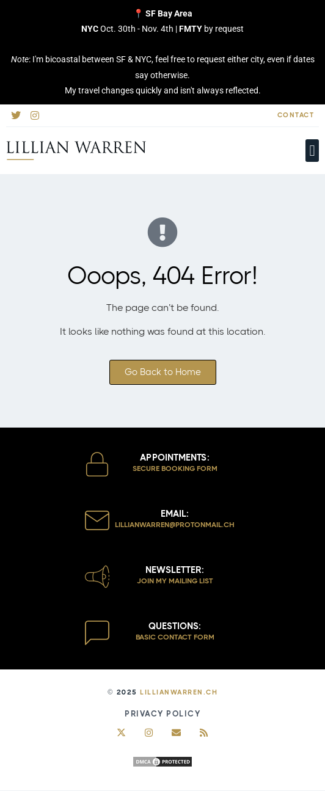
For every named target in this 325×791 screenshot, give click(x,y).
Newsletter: (174, 569)
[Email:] (97, 520)
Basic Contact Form (175, 637)
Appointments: (174, 457)
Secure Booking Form (175, 468)
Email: (175, 513)
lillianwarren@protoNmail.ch (175, 524)
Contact (296, 115)
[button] (312, 150)
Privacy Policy (162, 713)
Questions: (174, 626)
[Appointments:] (97, 464)
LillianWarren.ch (178, 692)
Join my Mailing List (175, 581)
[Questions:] (97, 633)
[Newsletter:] (97, 576)
